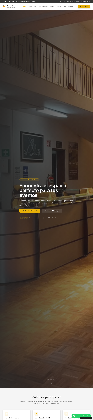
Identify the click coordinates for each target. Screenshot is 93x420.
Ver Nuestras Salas (30, 211)
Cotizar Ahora (84, 6)
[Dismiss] (91, 418)
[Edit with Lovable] (85, 418)
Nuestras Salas (32, 6)
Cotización (59, 6)
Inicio (24, 6)
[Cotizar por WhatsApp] (81, 416)
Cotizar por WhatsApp (52, 211)
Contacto (71, 6)
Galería (52, 6)
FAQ (65, 6)
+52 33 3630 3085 (8, 1)
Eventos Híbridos (43, 6)
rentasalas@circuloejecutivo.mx (25, 1)
